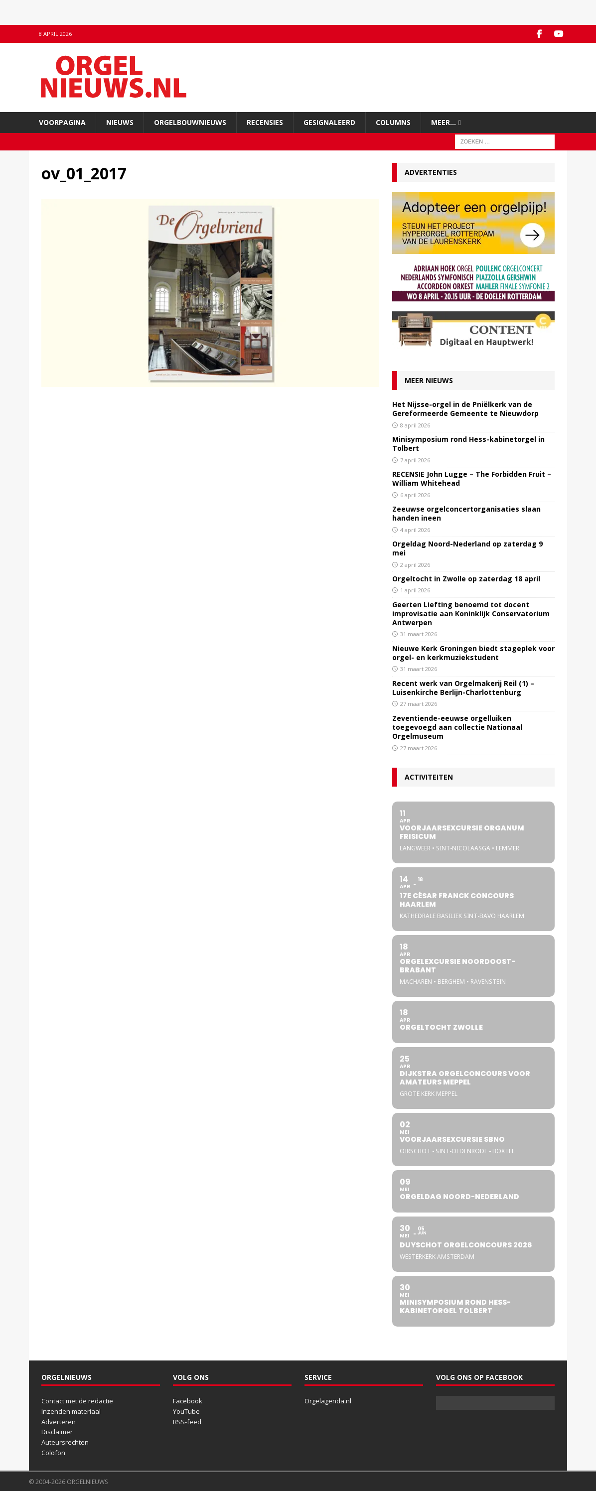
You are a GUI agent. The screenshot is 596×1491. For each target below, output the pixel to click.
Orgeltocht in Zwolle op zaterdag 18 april (466, 578)
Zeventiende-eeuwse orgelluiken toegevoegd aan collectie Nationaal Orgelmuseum (457, 726)
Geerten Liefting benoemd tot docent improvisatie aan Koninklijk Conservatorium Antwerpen (471, 613)
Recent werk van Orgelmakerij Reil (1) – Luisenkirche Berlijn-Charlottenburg (463, 687)
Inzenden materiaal (71, 1410)
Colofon (53, 1452)
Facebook (187, 1400)
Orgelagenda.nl (327, 1400)
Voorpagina (62, 122)
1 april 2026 (415, 590)
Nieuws (120, 122)
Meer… (443, 122)
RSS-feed (187, 1421)
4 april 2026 (415, 529)
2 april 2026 (415, 564)
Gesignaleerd (329, 122)
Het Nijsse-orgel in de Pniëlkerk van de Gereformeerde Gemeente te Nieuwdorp (465, 409)
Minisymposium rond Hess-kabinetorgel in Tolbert (468, 443)
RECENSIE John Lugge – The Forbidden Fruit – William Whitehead (471, 478)
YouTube (186, 1410)
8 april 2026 (415, 424)
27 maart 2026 (418, 703)
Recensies (265, 122)
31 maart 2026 (418, 634)
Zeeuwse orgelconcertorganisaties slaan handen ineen (466, 513)
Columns (393, 122)
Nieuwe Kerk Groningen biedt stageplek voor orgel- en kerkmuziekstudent (473, 653)
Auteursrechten (65, 1442)
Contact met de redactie (77, 1400)
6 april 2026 (415, 494)
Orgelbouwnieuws (190, 122)
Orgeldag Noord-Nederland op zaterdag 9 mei (467, 548)
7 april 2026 (415, 459)
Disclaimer (57, 1431)
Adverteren (58, 1421)
